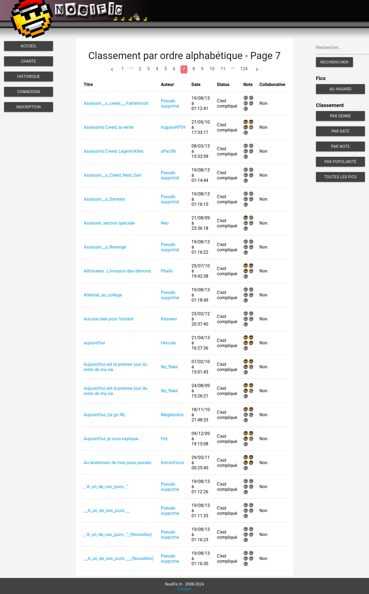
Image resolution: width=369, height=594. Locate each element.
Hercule (168, 342)
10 (212, 68)
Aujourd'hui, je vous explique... (113, 438)
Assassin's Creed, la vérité (109, 127)
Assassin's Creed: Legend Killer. (114, 151)
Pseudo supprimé (170, 103)
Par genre (340, 116)
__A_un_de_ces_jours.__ (106, 510)
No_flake (169, 366)
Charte (28, 61)
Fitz (164, 438)
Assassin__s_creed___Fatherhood (116, 103)
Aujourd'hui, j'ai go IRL (105, 414)
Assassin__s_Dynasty (104, 199)
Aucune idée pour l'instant (109, 319)
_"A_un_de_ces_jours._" (106, 486)
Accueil (28, 46)
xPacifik (168, 151)
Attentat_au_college (103, 295)
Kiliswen (169, 319)
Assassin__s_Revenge (105, 247)
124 (243, 68)
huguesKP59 (173, 127)
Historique (28, 76)
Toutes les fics (340, 177)
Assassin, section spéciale (109, 223)
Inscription (28, 107)
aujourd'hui (94, 342)
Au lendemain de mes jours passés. (118, 462)
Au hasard (341, 89)
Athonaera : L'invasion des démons (117, 271)
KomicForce (172, 462)
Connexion (28, 92)
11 (223, 68)
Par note (340, 146)
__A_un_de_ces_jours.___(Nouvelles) (118, 558)
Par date (340, 131)
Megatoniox (172, 414)
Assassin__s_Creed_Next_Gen (112, 175)
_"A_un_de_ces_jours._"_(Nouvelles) (118, 534)
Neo (165, 223)
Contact (184, 589)
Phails (167, 271)
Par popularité (340, 162)
